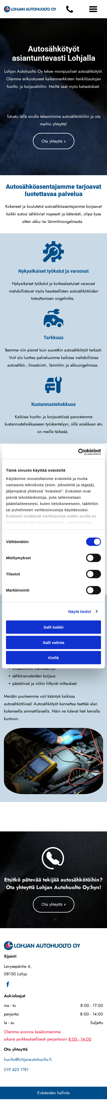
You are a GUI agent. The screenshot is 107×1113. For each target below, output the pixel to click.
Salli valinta (53, 642)
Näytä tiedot (79, 611)
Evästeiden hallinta (53, 1093)
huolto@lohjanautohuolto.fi (28, 1059)
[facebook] (8, 985)
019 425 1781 (16, 1070)
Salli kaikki (54, 627)
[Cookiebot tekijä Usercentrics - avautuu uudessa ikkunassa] (78, 451)
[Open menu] (93, 9)
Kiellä (53, 657)
